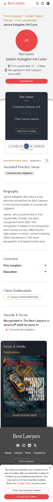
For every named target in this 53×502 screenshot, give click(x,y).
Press (28, 452)
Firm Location (12, 265)
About (8, 452)
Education (10, 271)
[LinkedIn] (29, 445)
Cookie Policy (24, 483)
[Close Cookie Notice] (50, 467)
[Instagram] (23, 445)
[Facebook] (17, 445)
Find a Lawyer (12, 16)
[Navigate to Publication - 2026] (24, 386)
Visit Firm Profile (26, 131)
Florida (8, 20)
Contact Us (39, 452)
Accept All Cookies (26, 496)
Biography (35, 160)
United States (33, 16)
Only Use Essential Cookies (26, 490)
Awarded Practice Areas (15, 160)
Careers (18, 452)
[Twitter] (35, 445)
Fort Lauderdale (26, 20)
